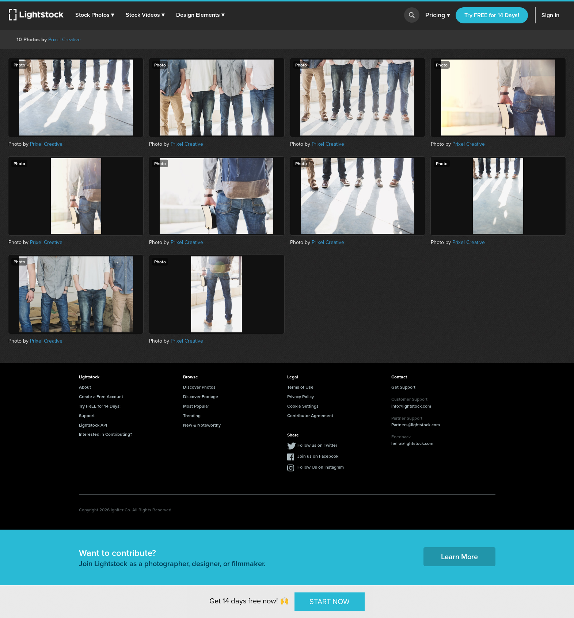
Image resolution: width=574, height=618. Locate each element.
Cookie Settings (303, 406)
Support (87, 415)
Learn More (459, 556)
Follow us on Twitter (317, 445)
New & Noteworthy (202, 425)
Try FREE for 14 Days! (491, 15)
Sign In (550, 15)
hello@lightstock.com (412, 443)
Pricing (437, 15)
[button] (94, 14)
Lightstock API (93, 425)
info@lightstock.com (411, 406)
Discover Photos (199, 387)
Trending (192, 415)
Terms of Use (300, 387)
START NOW (329, 601)
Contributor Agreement (310, 415)
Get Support (403, 387)
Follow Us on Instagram (320, 467)
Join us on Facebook (317, 456)
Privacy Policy (300, 396)
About (85, 387)
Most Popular (196, 406)
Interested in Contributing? (105, 434)
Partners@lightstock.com (415, 424)
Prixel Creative (64, 39)
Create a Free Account (101, 396)
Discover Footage (200, 396)
